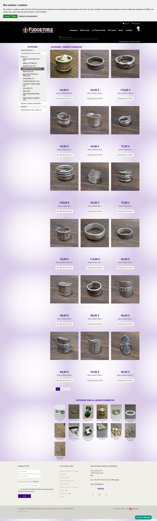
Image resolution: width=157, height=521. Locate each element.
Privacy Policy (63, 492)
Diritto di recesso (64, 479)
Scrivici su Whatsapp (143, 517)
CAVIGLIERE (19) (28, 78)
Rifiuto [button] (14, 16)
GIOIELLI (24, 57)
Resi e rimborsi (64, 486)
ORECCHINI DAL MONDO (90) (31, 99)
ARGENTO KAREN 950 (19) (32, 69)
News (121, 30)
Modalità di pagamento (66, 483)
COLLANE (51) (28, 88)
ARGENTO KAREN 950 (72, 47)
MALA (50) (26, 91)
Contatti (129, 30)
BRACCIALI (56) (28, 71)
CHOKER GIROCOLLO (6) (31, 81)
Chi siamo (112, 30)
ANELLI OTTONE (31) (30, 63)
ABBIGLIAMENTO (27, 50)
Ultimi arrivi (84, 30)
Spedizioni (62, 476)
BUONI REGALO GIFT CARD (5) (31, 110)
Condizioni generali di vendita (68, 473)
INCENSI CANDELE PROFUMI (31, 103)
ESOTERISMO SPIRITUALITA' (31, 53)
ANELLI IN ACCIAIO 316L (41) (31, 59)
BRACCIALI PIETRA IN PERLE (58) (30, 75)
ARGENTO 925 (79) (29, 66)
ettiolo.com (133, 511)
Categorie (73, 30)
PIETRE (23, 107)
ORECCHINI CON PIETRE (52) (31, 94)
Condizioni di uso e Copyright (68, 489)
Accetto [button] (7, 16)
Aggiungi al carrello (64, 99)
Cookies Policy (64, 496)
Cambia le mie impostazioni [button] (28, 16)
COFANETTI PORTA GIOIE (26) (31, 84)
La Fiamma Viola (98, 30)
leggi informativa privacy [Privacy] (26, 493)
